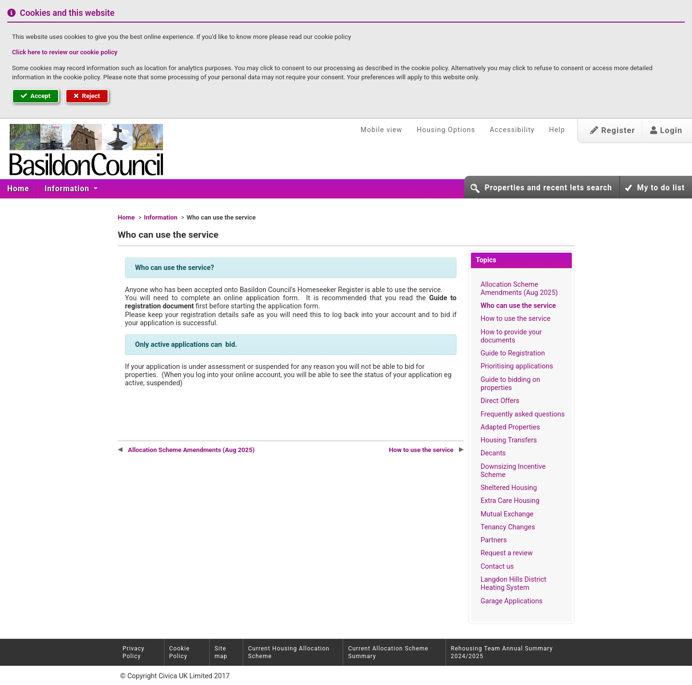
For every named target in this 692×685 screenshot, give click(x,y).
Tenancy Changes (508, 527)
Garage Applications (512, 601)
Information (68, 188)
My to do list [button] (661, 187)
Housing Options (446, 130)
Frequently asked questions (523, 414)
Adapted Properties (510, 427)
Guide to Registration (513, 353)
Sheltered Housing (509, 488)
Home (18, 188)
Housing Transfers (509, 440)
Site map (220, 652)
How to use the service (515, 319)
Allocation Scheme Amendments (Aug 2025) (519, 289)
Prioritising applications (517, 366)
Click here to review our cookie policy (64, 52)
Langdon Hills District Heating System (513, 583)
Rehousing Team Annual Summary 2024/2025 (502, 652)
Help (557, 130)
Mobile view (381, 130)
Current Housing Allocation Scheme (288, 652)
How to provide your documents (511, 336)
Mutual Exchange (507, 514)
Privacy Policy (134, 652)
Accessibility (512, 130)
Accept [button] (35, 95)
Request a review (507, 553)
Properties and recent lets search (548, 187)
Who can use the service (518, 306)
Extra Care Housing (510, 501)
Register (612, 130)
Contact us (497, 567)
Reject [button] (87, 95)
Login (666, 130)
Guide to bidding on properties (510, 384)
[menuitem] (18, 188)
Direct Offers (500, 401)
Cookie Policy (179, 652)
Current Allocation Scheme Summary (388, 652)
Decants (493, 453)
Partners (494, 540)
